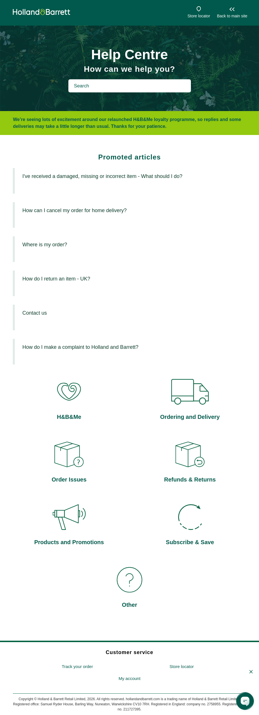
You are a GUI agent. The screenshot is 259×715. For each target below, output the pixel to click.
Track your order (77, 666)
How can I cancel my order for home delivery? (74, 210)
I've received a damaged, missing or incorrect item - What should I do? (102, 176)
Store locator (198, 16)
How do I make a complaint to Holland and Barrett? (80, 347)
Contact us (34, 313)
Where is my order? (44, 244)
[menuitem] (77, 666)
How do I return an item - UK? (56, 279)
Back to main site (232, 16)
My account (129, 678)
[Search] (129, 85)
